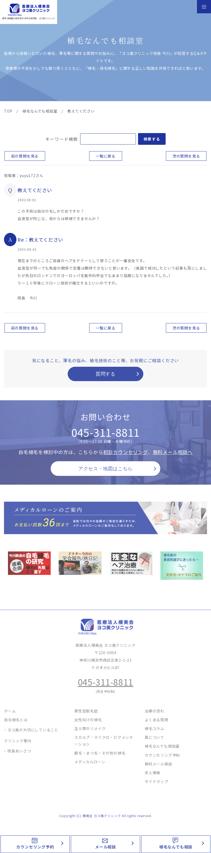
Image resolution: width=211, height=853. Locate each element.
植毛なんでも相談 (175, 847)
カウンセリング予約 (35, 847)
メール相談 (105, 847)
